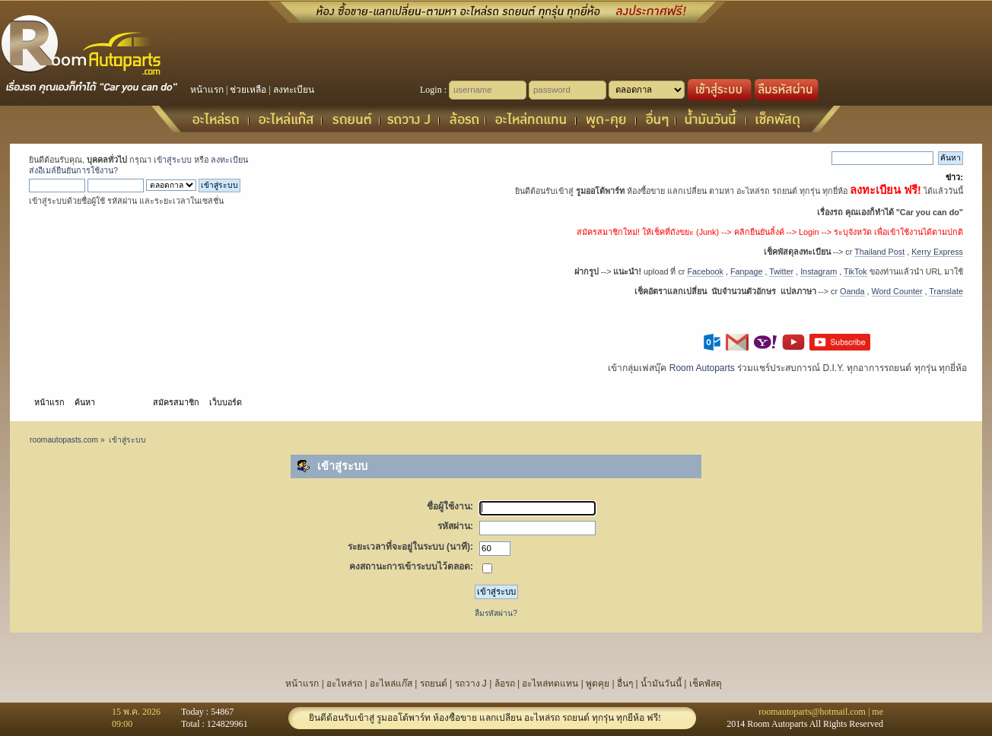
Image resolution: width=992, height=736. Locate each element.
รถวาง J (471, 683)
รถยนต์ (433, 683)
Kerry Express (937, 251)
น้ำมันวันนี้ (661, 683)
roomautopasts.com (64, 440)
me (877, 711)
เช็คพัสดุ (705, 683)
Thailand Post (879, 251)
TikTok (855, 271)
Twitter (781, 271)
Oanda (852, 291)
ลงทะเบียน (293, 89)
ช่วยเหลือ (248, 89)
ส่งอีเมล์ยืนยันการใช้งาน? (73, 170)
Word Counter (897, 291)
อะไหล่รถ (344, 683)
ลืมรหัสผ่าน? (496, 613)
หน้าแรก (207, 89)
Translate (946, 291)
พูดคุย (597, 683)
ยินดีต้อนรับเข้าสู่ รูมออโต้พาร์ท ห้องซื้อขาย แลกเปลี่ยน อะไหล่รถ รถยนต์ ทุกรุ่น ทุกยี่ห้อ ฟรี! (485, 717)
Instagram (818, 271)
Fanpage (746, 271)
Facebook (705, 271)
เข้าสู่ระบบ (173, 159)
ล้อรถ (504, 683)
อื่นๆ (625, 683)
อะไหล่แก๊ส (391, 683)
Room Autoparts (702, 368)
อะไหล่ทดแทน (550, 683)
